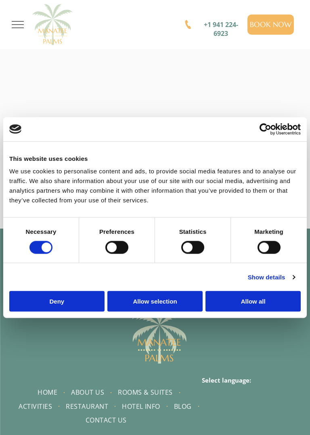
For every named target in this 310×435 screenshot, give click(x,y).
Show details (266, 276)
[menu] (17, 24)
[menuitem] (48, 392)
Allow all (253, 301)
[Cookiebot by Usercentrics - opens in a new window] (265, 129)
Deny (56, 301)
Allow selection (155, 301)
